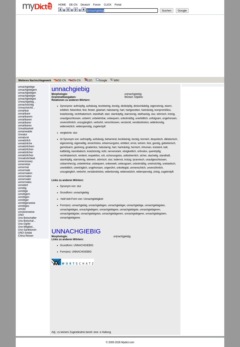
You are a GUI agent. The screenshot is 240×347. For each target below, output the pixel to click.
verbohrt (98, 122)
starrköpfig (117, 114)
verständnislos (140, 122)
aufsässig (91, 105)
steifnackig (144, 114)
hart (122, 110)
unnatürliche (25, 143)
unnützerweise (26, 211)
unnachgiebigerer (134, 213)
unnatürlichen (25, 149)
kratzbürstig (66, 114)
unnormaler (24, 179)
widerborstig (157, 122)
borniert (144, 139)
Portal (118, 4)
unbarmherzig (68, 163)
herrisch (135, 147)
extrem (142, 143)
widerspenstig (83, 126)
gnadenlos (91, 147)
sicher (143, 155)
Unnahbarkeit (25, 128)
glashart (100, 110)
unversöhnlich (68, 122)
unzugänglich (84, 122)
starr (107, 114)
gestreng (79, 147)
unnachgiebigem (27, 89)
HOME (62, 4)
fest (84, 110)
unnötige (23, 191)
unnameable (25, 131)
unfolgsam (155, 118)
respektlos (94, 155)
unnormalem (25, 173)
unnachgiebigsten (155, 205)
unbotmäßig (127, 118)
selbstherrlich (131, 155)
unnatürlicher (25, 152)
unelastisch (169, 163)
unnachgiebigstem (156, 213)
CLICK (107, 4)
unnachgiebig (81, 192)
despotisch (157, 139)
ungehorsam (169, 118)
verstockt (126, 122)
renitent (82, 155)
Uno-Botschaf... (27, 220)
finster (91, 110)
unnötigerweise (26, 202)
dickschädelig (141, 105)
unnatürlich (24, 140)
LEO (87, 80)
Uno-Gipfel (24, 223)
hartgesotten (133, 110)
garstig (156, 143)
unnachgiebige (26, 86)
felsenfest (75, 110)
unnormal (23, 167)
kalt (165, 147)
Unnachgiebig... (27, 101)
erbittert (64, 110)
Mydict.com (127, 342)
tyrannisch (138, 159)
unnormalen (24, 176)
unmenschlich (138, 167)
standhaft (98, 114)
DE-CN (73, 4)
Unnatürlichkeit (26, 158)
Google (100, 80)
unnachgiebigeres (70, 217)
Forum (97, 4)
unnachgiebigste (129, 209)
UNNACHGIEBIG (83, 245)
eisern (168, 105)
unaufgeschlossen (70, 118)
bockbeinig (104, 105)
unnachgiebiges (27, 98)
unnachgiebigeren (150, 209)
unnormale (24, 170)
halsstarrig (112, 110)
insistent (157, 147)
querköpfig (155, 151)
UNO (21, 214)
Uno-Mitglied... (26, 226)
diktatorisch (170, 139)
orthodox (142, 151)
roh (103, 155)
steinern (91, 159)
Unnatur (22, 134)
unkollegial (123, 167)
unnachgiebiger (27, 95)
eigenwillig (80, 143)
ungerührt (109, 167)
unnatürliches (25, 155)
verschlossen (111, 122)
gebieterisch (168, 143)
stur (153, 114)
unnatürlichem (26, 146)
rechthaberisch (83, 114)
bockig (115, 105)
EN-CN (74, 80)
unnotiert (23, 185)
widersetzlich (67, 126)
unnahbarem (25, 116)
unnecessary (25, 161)
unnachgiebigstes (90, 213)
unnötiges (23, 205)
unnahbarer (24, 122)
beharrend (111, 139)
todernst (118, 159)
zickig (156, 171)
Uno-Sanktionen (27, 229)
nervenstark (114, 151)
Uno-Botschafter (27, 217)
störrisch (161, 114)
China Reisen (25, 235)
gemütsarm (66, 147)
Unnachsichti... (26, 107)
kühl (103, 151)
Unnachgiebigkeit (93, 198)
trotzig (171, 114)
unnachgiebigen (27, 92)
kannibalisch (78, 151)
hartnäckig (147, 110)
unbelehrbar (99, 118)
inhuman (146, 147)
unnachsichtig (26, 104)
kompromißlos (162, 110)
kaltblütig (65, 151)
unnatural (23, 137)
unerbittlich (141, 118)
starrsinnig (130, 114)
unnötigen (23, 197)
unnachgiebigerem (112, 213)
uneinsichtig (154, 163)
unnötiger (23, 199)
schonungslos (114, 155)
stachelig (153, 155)
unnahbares (24, 125)
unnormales (24, 182)
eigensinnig (156, 105)
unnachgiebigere (109, 209)
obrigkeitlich (129, 151)
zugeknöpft (99, 126)
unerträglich (80, 167)
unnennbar (24, 164)
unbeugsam (124, 163)
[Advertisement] (120, 46)
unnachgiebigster (69, 213)
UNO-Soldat (25, 232)
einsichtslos (94, 143)
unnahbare (24, 113)
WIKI (114, 80)
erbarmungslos (110, 143)
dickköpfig (126, 105)
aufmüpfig (79, 105)
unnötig (22, 188)
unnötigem (24, 194)
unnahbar (23, 110)
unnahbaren (25, 119)
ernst (133, 143)
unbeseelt (111, 163)
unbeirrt (86, 118)
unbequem (113, 118)
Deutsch (85, 4)
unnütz (22, 208)
